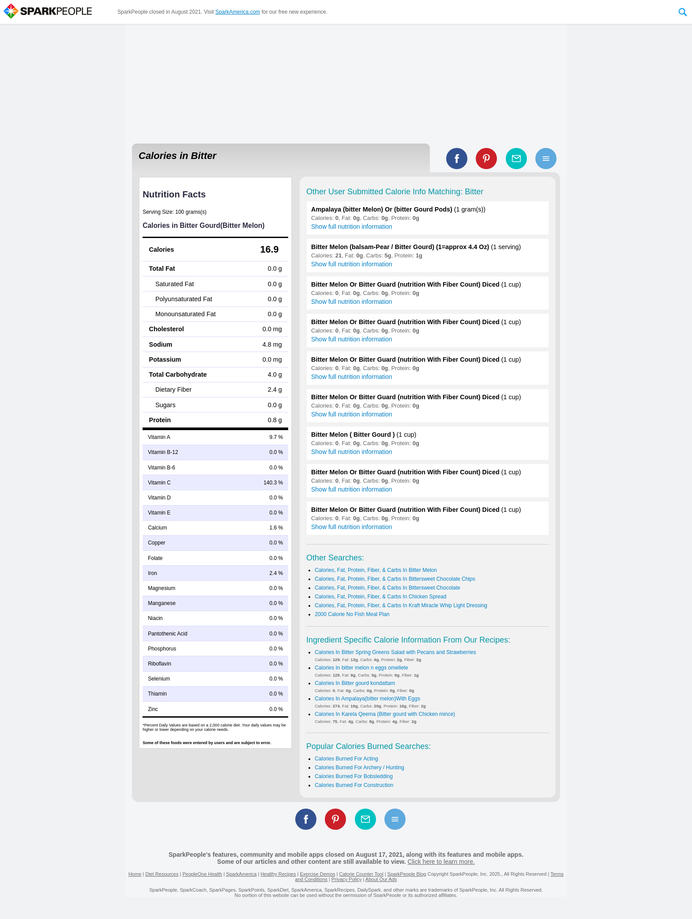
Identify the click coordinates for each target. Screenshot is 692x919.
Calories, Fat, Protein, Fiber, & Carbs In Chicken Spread (380, 597)
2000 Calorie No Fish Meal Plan (352, 614)
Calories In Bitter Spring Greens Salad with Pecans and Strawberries (395, 652)
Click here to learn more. (441, 861)
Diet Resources (161, 874)
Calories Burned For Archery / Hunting (359, 767)
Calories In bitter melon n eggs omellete (361, 668)
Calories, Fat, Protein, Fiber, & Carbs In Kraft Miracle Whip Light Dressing (401, 605)
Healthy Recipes (278, 874)
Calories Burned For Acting (346, 759)
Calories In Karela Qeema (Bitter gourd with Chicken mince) (385, 714)
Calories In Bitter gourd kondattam (355, 683)
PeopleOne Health (202, 874)
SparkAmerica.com (237, 12)
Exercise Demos (317, 874)
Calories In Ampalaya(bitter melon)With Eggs (367, 699)
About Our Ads (381, 879)
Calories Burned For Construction (354, 785)
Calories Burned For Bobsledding (354, 776)
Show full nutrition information (351, 226)
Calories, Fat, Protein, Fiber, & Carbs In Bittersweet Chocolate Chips (395, 579)
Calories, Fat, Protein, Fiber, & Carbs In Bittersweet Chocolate (387, 588)
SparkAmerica (241, 874)
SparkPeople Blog (406, 874)
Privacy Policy (346, 879)
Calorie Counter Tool (361, 874)
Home (134, 874)
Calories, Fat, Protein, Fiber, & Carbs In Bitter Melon (376, 570)
